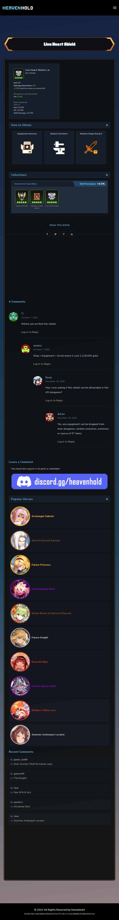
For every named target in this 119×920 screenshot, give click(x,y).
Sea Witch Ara (22, 792)
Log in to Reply (29, 332)
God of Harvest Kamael (46, 540)
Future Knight (40, 637)
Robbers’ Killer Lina (44, 709)
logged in (31, 468)
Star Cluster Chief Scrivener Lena (33, 763)
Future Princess (41, 564)
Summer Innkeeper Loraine (48, 734)
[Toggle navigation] (115, 7)
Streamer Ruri (22, 806)
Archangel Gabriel (43, 515)
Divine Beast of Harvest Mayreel (51, 612)
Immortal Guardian (25, 184)
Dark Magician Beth (43, 588)
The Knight (20, 778)
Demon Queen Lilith (44, 685)
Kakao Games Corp (52, 914)
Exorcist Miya (40, 661)
